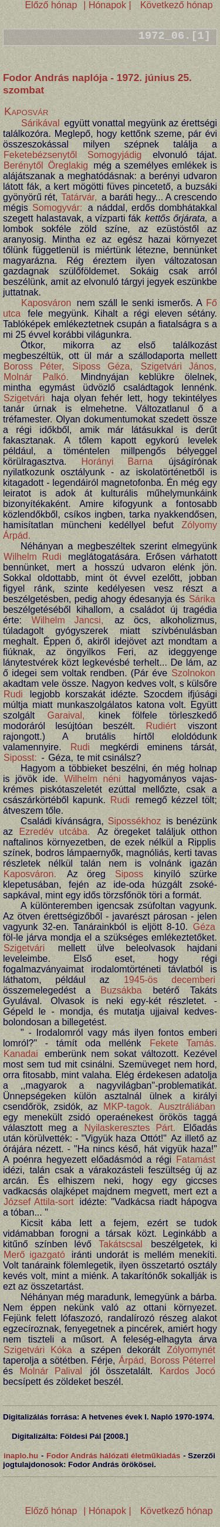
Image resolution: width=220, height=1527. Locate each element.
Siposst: (20, 758)
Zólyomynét (191, 1350)
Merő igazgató (34, 1255)
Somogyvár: (57, 208)
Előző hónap (51, 5)
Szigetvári (24, 398)
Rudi (13, 694)
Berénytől (23, 165)
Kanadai (21, 1054)
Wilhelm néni (92, 779)
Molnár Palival (50, 1371)
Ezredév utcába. (54, 832)
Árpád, (132, 1360)
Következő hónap (174, 5)
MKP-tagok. (128, 1107)
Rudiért (161, 726)
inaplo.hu (21, 1455)
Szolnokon (193, 673)
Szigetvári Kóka (38, 1350)
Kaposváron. (30, 874)
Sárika (202, 599)
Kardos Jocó (187, 1371)
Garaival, (65, 715)
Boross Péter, (34, 366)
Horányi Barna (117, 462)
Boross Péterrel (182, 1360)
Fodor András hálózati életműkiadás (113, 1455)
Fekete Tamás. (183, 1043)
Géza (204, 927)
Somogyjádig (114, 155)
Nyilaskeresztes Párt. (129, 1128)
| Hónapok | (107, 5)
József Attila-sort (39, 1202)
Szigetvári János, (178, 366)
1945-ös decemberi (169, 980)
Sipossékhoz (134, 821)
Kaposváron (46, 303)
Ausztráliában (186, 1107)
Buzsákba (120, 990)
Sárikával (40, 123)
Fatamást (195, 1159)
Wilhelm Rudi (32, 557)
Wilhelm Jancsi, (68, 620)
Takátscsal (121, 1244)
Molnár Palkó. (36, 377)
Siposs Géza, (102, 366)
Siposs (129, 874)
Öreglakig (68, 165)
